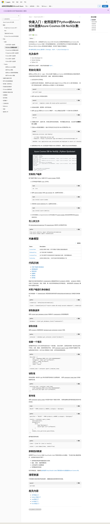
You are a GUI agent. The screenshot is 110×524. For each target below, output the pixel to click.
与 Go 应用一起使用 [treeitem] (10, 58)
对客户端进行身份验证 (38, 267)
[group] (56, 138)
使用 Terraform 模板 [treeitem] (10, 75)
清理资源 (94, 28)
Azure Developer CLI (63, 49)
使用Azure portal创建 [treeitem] (11, 67)
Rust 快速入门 (35, 503)
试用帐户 (105, 6)
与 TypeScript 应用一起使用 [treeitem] (12, 53)
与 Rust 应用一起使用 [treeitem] (11, 61)
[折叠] (18, 15)
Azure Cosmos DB (38, 17)
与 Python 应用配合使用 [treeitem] (11, 47)
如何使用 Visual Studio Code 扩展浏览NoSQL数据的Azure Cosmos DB (60, 470)
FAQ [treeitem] (5, 30)
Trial (50, 65)
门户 (100, 6)
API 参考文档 (32, 49)
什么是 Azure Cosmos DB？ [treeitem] (10, 28)
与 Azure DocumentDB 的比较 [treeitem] (11, 36)
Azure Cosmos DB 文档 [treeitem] (8, 22)
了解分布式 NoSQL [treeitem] (8, 33)
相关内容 (94, 30)
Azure (30, 17)
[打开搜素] (106, 2)
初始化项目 (94, 21)
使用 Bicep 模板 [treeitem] (9, 70)
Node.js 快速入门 (36, 497)
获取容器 (34, 271)
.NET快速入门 (35, 495)
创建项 (33, 273)
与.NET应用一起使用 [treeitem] (10, 44)
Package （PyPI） (51, 49)
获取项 (33, 275)
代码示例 (94, 26)
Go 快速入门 (35, 501)
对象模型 (94, 23)
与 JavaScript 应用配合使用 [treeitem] (12, 50)
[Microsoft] (3, 2)
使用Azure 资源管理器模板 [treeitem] (12, 72)
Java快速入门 (35, 499)
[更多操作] (80, 17)
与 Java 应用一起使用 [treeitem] (11, 56)
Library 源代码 (40, 49)
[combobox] (10, 19)
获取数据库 (35, 269)
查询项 (33, 277)
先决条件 (94, 19)
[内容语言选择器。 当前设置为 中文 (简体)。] (6, 521)
